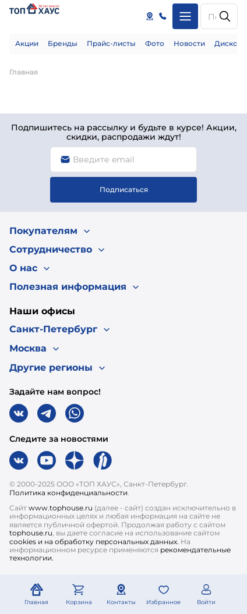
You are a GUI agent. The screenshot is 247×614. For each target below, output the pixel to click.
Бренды (62, 43)
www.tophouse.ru (61, 507)
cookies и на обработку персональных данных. (94, 541)
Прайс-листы (111, 43)
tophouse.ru (30, 532)
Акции (26, 43)
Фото (154, 43)
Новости (189, 43)
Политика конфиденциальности (68, 492)
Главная (23, 72)
